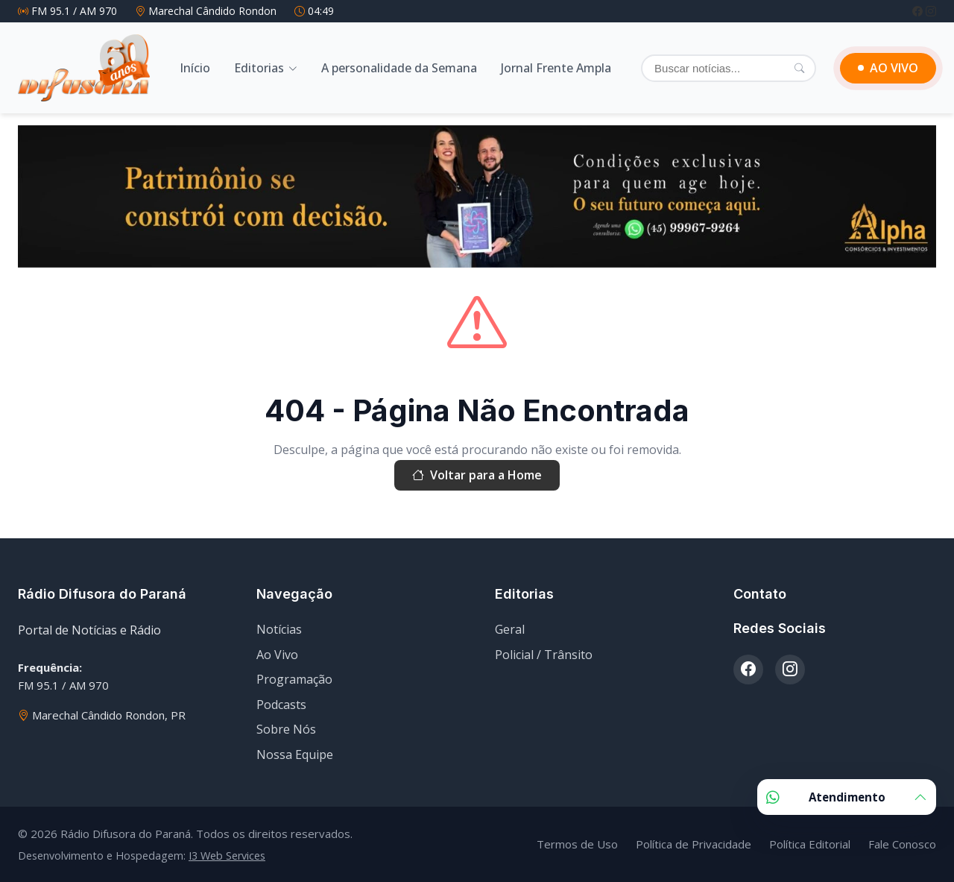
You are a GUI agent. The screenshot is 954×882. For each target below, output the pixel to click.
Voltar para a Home (477, 475)
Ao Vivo (277, 654)
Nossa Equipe (294, 754)
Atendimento (846, 797)
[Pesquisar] (799, 68)
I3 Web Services (227, 855)
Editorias (259, 68)
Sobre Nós (286, 729)
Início (195, 68)
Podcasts (281, 704)
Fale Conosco (902, 844)
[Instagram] (931, 11)
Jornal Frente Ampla (556, 68)
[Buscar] (728, 68)
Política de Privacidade (693, 844)
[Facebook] (919, 11)
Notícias (279, 629)
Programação (294, 679)
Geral (510, 629)
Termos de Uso (577, 844)
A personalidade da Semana (399, 68)
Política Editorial (809, 844)
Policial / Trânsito (544, 654)
